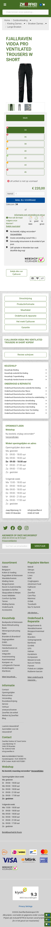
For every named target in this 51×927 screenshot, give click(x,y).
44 (17, 164)
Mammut (31, 598)
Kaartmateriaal (8, 659)
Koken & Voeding (9, 572)
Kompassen (33, 657)
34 (17, 129)
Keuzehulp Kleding (11, 370)
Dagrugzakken (8, 639)
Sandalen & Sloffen (10, 590)
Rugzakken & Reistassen (12, 575)
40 (17, 150)
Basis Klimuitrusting (10, 625)
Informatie (8, 685)
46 (17, 171)
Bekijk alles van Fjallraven (16, 272)
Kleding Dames (8, 604)
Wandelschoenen (9, 578)
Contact (5, 690)
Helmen (31, 651)
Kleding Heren (8, 581)
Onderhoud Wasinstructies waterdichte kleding (22, 388)
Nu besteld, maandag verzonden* (22, 771)
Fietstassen (7, 645)
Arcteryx (31, 572)
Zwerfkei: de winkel (10, 712)
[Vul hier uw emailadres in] (16, 546)
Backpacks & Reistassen (12, 622)
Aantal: (10, 194)
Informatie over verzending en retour (29, 215)
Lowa (30, 575)
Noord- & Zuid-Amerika (11, 587)
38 (17, 143)
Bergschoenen (8, 584)
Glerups (31, 570)
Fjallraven (32, 587)
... (29, 20)
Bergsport (6, 570)
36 (17, 136)
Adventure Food (34, 584)
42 (17, 157)
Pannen (31, 666)
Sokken (5, 567)
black (25, 118)
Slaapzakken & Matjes (11, 593)
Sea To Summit (34, 607)
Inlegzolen (6, 654)
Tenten (5, 601)
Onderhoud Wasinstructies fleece (17, 391)
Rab (29, 590)
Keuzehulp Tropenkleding (14, 376)
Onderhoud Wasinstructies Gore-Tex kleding (21, 410)
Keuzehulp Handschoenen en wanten (18, 380)
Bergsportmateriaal (36, 631)
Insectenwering (8, 657)
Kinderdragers (8, 668)
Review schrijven (25, 354)
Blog (4, 718)
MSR (30, 578)
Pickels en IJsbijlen (35, 668)
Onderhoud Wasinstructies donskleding (19, 401)
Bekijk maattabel (13, 226)
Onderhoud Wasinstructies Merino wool (19, 413)
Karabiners (32, 654)
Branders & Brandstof (11, 636)
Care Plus (32, 595)
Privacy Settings (25, 906)
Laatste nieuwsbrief (10, 726)
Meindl (30, 567)
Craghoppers (33, 581)
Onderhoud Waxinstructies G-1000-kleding (20, 404)
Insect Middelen (8, 595)
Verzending (7, 698)
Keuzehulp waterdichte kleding (16, 373)
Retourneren (7, 695)
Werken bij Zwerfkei (10, 715)
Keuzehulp (8, 618)
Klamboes (6, 671)
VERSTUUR (40, 546)
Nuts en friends (34, 663)
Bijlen (4, 634)
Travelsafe (32, 604)
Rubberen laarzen (35, 671)
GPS (29, 648)
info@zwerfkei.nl (35, 510)
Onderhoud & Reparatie (35, 619)
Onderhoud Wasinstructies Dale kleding (19, 407)
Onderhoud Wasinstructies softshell (18, 394)
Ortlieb (30, 601)
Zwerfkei (31, 593)
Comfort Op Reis (9, 598)
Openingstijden (8, 692)
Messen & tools (34, 660)
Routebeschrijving (9, 701)
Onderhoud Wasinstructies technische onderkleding (24, 397)
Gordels (31, 645)
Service (5, 704)
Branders (31, 637)
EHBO (4, 642)
